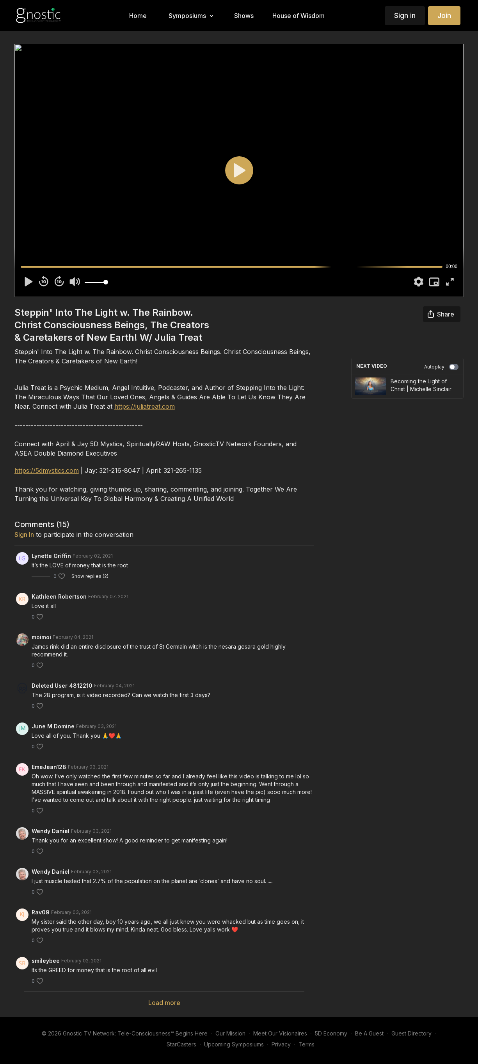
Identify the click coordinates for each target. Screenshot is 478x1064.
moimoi (41, 637)
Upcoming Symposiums (234, 1044)
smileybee (46, 960)
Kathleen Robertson (59, 596)
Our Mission (230, 1033)
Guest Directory (411, 1033)
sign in (24, 534)
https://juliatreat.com (144, 406)
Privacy (281, 1044)
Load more (164, 1003)
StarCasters (181, 1044)
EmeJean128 (49, 767)
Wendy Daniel (50, 831)
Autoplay (441, 367)
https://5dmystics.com (46, 470)
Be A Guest (369, 1033)
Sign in (405, 15)
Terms (307, 1044)
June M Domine (53, 726)
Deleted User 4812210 (62, 685)
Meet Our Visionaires (280, 1033)
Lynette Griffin (51, 556)
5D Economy (331, 1033)
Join (444, 15)
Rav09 (41, 912)
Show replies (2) (89, 576)
